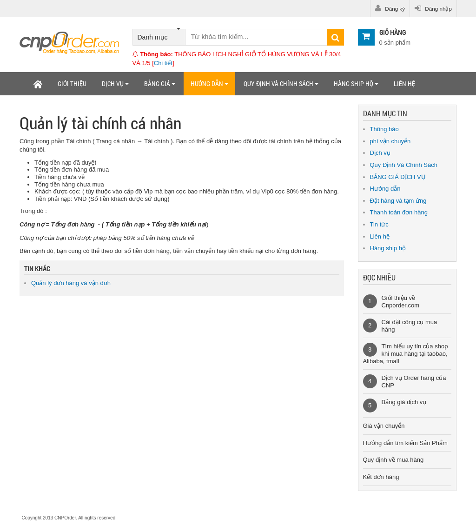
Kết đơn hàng (381, 476)
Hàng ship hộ (356, 83)
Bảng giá (159, 83)
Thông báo (384, 129)
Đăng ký (390, 8)
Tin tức (379, 224)
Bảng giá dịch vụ (404, 402)
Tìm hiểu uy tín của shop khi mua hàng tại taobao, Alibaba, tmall (405, 353)
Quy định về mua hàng (393, 459)
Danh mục (159, 35)
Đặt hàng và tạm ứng (398, 200)
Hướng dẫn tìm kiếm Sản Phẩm (405, 442)
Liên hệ (404, 83)
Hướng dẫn (209, 83)
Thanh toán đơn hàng (399, 212)
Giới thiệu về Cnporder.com (401, 301)
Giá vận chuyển (384, 425)
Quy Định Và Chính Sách (403, 164)
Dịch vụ (115, 83)
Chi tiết (163, 63)
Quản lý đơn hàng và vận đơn (71, 282)
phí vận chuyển (390, 141)
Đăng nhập (433, 8)
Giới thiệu (72, 83)
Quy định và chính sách (281, 83)
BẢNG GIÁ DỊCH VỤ (398, 176)
